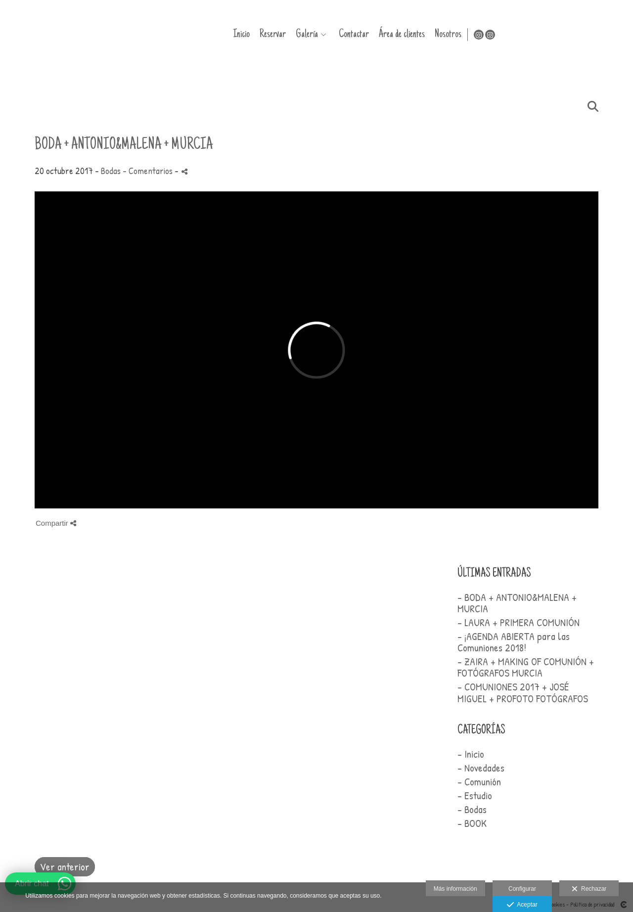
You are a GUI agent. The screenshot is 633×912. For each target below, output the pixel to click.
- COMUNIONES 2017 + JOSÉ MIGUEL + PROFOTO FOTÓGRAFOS (522, 692)
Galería (434, 34)
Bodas (111, 170)
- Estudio (474, 795)
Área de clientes (529, 34)
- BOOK (472, 823)
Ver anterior (65, 867)
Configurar (522, 888)
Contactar (481, 34)
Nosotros (575, 34)
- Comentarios (149, 170)
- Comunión (479, 782)
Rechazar (589, 889)
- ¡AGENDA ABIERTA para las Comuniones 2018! (513, 642)
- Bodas (472, 809)
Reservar (400, 34)
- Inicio (470, 754)
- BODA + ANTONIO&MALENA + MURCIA (517, 603)
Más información (455, 888)
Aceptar (522, 905)
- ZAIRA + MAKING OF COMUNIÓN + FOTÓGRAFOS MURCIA (525, 667)
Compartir (56, 523)
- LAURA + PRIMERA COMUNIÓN (518, 622)
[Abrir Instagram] (607, 35)
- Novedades (480, 768)
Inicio (368, 34)
